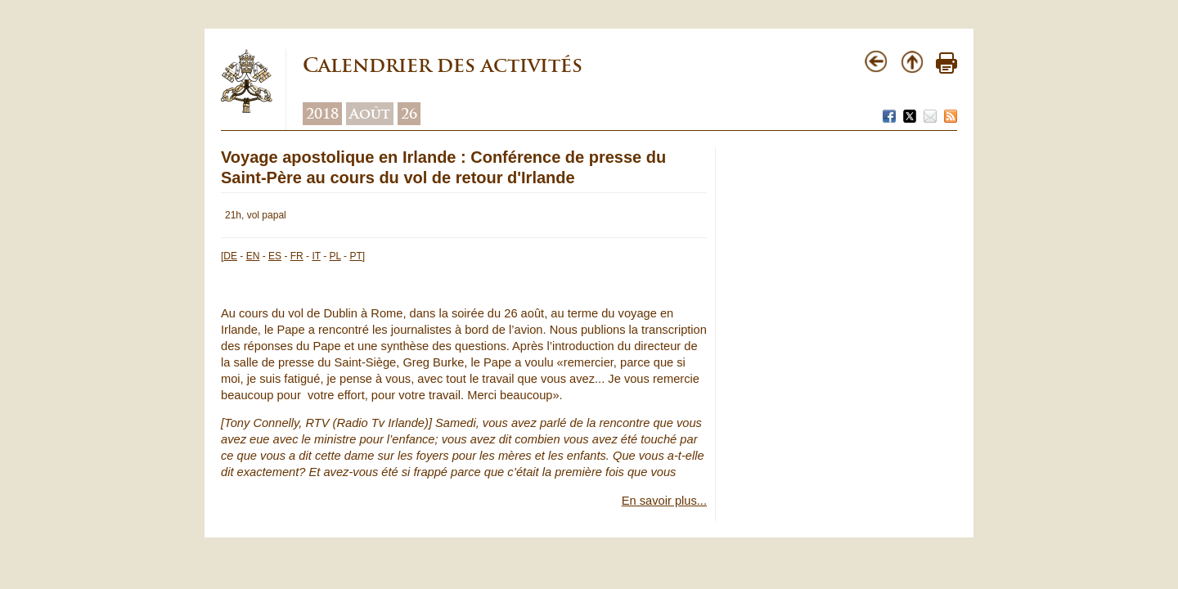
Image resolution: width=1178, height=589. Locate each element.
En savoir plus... (664, 500)
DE (230, 256)
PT (355, 256)
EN (253, 256)
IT (316, 256)
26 (409, 114)
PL (335, 256)
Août (369, 114)
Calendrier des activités (442, 65)
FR (296, 256)
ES (274, 256)
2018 (322, 114)
